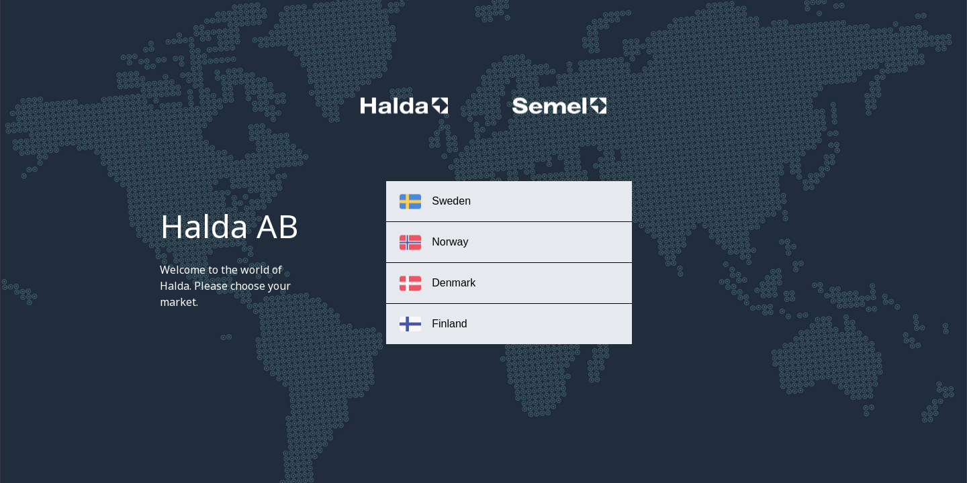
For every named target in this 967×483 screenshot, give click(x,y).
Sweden (435, 201)
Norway (434, 242)
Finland (433, 324)
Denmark (437, 283)
